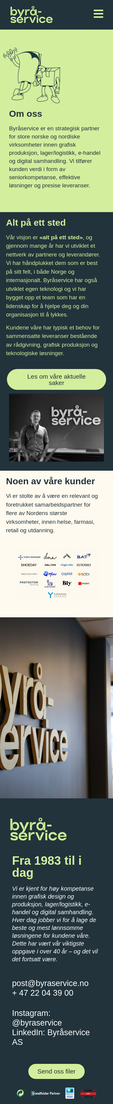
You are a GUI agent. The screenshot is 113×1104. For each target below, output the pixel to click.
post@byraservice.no (50, 983)
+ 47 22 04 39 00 (42, 992)
